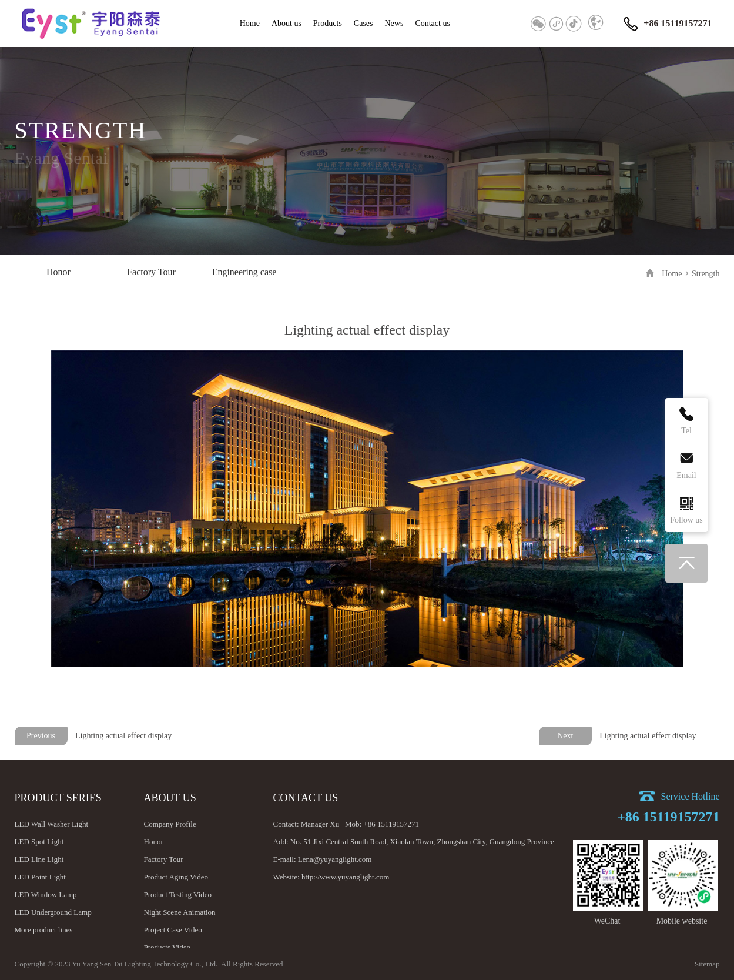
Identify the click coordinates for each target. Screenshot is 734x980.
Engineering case (244, 272)
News (394, 23)
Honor (58, 272)
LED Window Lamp (46, 894)
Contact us (432, 23)
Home (250, 23)
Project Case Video (173, 929)
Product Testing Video (178, 894)
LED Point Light (40, 876)
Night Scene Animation (180, 912)
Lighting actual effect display (647, 735)
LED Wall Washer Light (52, 824)
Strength (705, 273)
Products (327, 23)
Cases (363, 23)
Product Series (58, 798)
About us (286, 23)
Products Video (167, 947)
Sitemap (707, 963)
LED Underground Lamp (53, 912)
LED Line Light (39, 859)
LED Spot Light (39, 841)
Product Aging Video (176, 876)
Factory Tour (151, 272)
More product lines (44, 929)
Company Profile (170, 824)
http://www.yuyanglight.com (345, 876)
